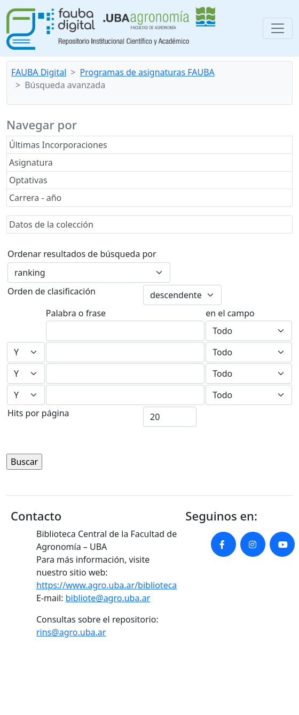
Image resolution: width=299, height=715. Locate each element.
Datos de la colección (51, 224)
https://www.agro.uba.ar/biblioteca (106, 585)
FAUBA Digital (38, 72)
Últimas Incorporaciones (58, 145)
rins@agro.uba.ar (71, 632)
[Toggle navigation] (278, 28)
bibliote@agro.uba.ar (108, 598)
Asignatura (31, 162)
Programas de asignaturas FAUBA (147, 72)
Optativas (28, 180)
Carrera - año (35, 198)
